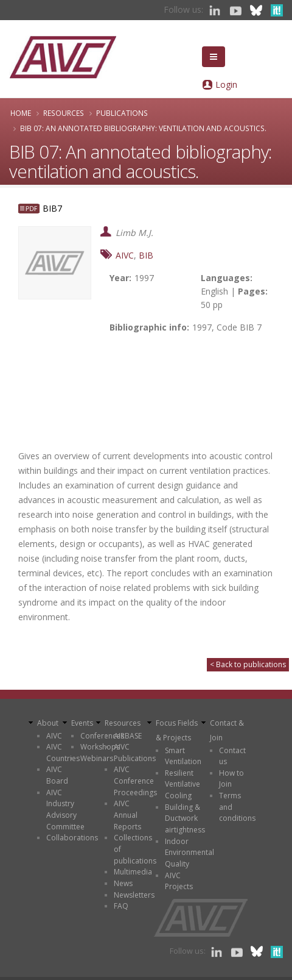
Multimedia (133, 872)
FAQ (121, 906)
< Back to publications (248, 664)
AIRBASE (128, 736)
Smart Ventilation (183, 756)
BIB (146, 255)
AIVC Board (57, 775)
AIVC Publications (135, 753)
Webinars (96, 758)
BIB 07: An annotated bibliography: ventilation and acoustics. (143, 128)
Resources (63, 113)
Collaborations (72, 837)
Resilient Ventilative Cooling (182, 784)
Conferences (102, 736)
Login (226, 84)
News (123, 883)
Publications (122, 113)
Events (82, 723)
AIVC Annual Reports (127, 814)
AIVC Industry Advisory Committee (65, 809)
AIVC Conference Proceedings (135, 780)
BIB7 (52, 208)
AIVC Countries (63, 753)
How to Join (231, 779)
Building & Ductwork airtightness (185, 818)
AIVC (125, 255)
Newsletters (134, 895)
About (47, 723)
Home (20, 113)
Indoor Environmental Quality (189, 852)
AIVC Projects (179, 881)
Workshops (100, 747)
